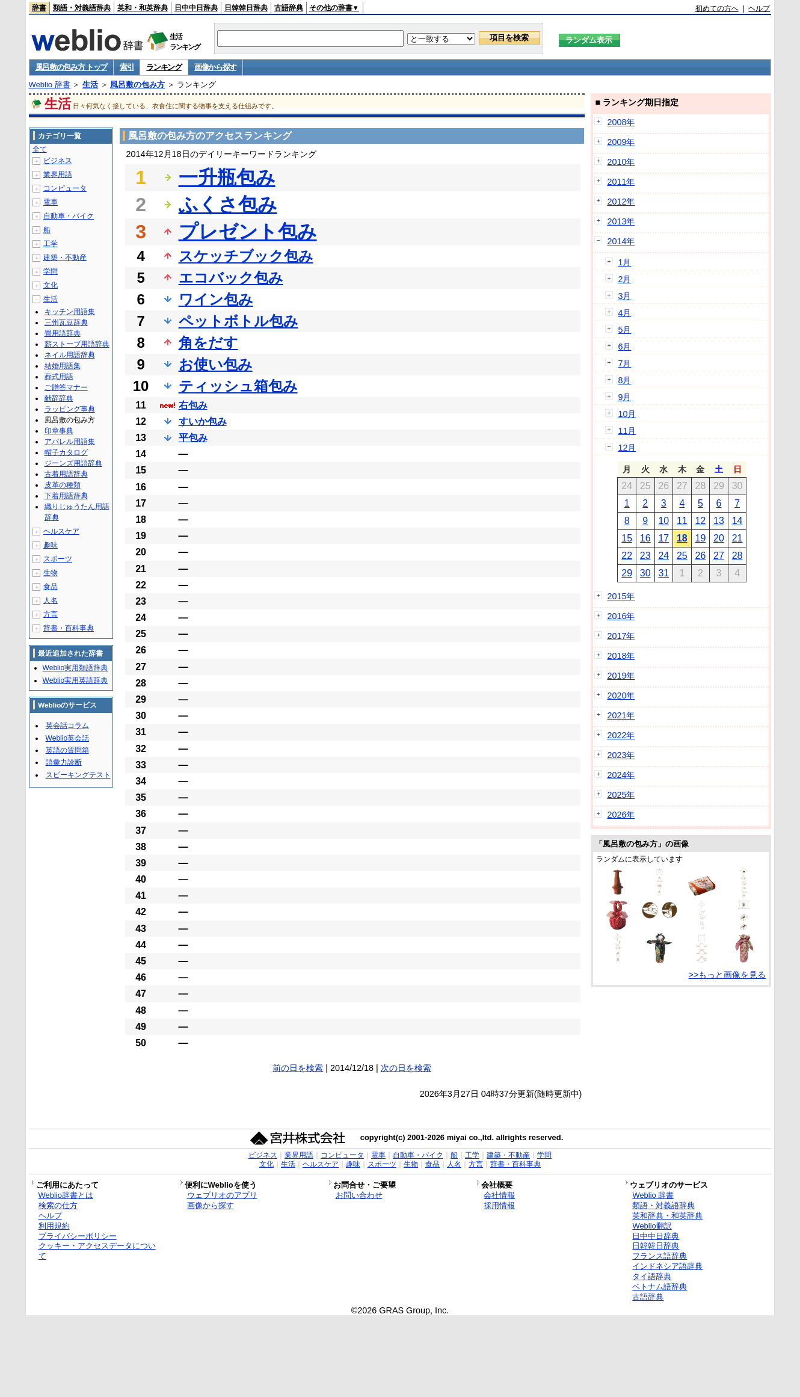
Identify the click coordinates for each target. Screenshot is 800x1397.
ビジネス (57, 160)
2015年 (621, 596)
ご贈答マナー (66, 387)
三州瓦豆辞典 (66, 322)
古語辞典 (288, 7)
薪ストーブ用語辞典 (77, 344)
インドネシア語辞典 (667, 1266)
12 (700, 521)
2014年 (621, 241)
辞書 (39, 7)
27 (718, 555)
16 (645, 538)
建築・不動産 (65, 257)
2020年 (621, 695)
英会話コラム (67, 725)
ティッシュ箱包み (238, 386)
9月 (624, 397)
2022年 (621, 735)
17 (663, 538)
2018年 (621, 656)
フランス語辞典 (659, 1255)
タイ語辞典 (651, 1276)
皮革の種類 (63, 485)
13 (718, 521)
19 (700, 538)
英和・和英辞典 (142, 7)
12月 (627, 447)
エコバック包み (231, 278)
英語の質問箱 (67, 750)
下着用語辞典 (66, 496)
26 (700, 555)
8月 (624, 380)
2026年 (621, 814)
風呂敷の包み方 (137, 84)
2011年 (621, 182)
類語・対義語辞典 (82, 7)
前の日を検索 (297, 1068)
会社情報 (499, 1195)
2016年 (621, 616)
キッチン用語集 (70, 311)
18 (682, 538)
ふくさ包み (228, 204)
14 (737, 521)
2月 (624, 279)
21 (737, 538)
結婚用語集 (63, 366)
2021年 (621, 715)
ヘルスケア (61, 531)
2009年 (621, 142)
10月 (627, 414)
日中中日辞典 (196, 7)
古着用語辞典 (66, 474)
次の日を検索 (406, 1068)
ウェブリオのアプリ (222, 1195)
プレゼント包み (248, 231)
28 (737, 555)
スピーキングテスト (78, 775)
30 (645, 573)
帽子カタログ (66, 452)
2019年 (621, 675)
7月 (624, 363)
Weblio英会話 (67, 738)
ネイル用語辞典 (70, 355)
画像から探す (215, 67)
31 (663, 573)
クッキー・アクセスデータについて (97, 1250)
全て (39, 149)
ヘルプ (759, 8)
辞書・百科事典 (68, 628)
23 (645, 555)
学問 (50, 271)
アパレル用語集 (70, 441)
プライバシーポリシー (77, 1236)
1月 (624, 262)
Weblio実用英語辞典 (75, 680)
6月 (624, 346)
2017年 (621, 636)
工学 (50, 243)
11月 (627, 431)
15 (626, 538)
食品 (50, 586)
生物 (50, 573)
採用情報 (499, 1205)
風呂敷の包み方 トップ (71, 67)
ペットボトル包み (238, 321)
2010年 (621, 162)
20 (718, 538)
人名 (50, 600)
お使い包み (216, 364)
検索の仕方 (58, 1205)
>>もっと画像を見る (727, 974)
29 (626, 573)
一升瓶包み (227, 177)
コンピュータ (65, 188)
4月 (624, 313)
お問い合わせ (359, 1195)
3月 (624, 296)
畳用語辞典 (63, 333)
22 (626, 555)
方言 (50, 614)
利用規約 (54, 1225)
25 (682, 555)
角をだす (208, 343)
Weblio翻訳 (651, 1225)
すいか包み (203, 421)
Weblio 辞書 (49, 84)
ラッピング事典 (70, 409)
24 (663, 555)
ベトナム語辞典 (659, 1286)
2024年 (621, 775)
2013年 (621, 221)
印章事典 (59, 431)
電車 (50, 202)
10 (663, 521)
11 (682, 521)
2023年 (621, 755)
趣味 (50, 545)
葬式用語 (59, 376)
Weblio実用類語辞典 (75, 668)
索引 (127, 67)
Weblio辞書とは (65, 1195)
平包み (193, 438)
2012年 (621, 201)
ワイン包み (216, 299)
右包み (193, 405)
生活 (90, 84)
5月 (624, 330)
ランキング (164, 67)
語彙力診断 (64, 762)
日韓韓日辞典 (246, 7)
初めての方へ (717, 8)
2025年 (621, 795)
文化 (50, 285)
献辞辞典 (59, 398)
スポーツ (57, 559)
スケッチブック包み (246, 256)
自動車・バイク (68, 216)
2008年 (621, 122)
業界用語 (57, 174)
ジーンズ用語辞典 (73, 463)
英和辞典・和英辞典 (667, 1215)
